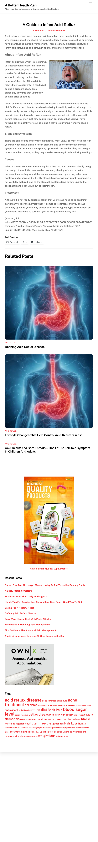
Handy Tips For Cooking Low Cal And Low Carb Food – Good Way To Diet (43, 602)
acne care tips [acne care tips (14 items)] (49, 700)
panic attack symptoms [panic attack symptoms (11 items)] (62, 728)
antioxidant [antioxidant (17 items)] (11, 710)
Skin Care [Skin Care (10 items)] (35, 732)
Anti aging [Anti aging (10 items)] (87, 705)
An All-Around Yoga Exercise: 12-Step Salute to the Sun (35, 636)
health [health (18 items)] (82, 723)
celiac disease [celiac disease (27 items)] (40, 714)
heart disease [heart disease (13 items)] (21, 727)
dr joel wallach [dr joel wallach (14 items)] (48, 719)
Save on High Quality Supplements (49, 568)
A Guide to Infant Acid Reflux (49, 24)
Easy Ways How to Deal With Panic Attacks (28, 619)
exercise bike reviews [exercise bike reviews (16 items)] (68, 719)
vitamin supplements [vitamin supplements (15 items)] (26, 736)
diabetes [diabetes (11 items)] (23, 719)
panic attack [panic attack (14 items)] (45, 727)
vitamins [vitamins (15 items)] (67, 731)
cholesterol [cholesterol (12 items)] (79, 715)
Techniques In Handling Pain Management (27, 624)
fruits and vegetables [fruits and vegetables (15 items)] (16, 723)
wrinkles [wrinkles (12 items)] (59, 736)
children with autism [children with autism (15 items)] (62, 714)
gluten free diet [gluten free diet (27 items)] (40, 723)
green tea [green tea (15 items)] (58, 723)
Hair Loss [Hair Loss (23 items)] (71, 723)
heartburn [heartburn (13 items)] (10, 727)
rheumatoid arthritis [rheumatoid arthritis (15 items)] (21, 731)
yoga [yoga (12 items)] (66, 736)
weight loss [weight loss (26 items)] (46, 736)
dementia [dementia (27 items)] (12, 719)
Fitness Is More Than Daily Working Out (26, 596)
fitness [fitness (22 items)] (85, 719)
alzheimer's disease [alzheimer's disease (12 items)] (74, 705)
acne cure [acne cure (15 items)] (62, 700)
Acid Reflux (39, 30)
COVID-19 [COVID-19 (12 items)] (88, 715)
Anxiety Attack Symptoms (18, 591)
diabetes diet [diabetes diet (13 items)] (34, 719)
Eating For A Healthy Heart (19, 608)
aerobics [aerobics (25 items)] (31, 705)
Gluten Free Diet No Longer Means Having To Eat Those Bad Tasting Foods (45, 585)
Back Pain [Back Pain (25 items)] (55, 710)
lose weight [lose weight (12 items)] (34, 728)
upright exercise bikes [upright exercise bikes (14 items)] (51, 731)
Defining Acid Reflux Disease (25, 346)
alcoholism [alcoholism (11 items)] (42, 705)
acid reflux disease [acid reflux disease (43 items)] (23, 700)
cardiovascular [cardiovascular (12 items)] (21, 715)
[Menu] (90, 4)
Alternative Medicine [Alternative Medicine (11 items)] (56, 705)
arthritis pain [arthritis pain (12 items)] (24, 710)
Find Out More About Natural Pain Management (30, 630)
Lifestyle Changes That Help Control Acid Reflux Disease (43, 435)
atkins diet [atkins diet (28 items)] (38, 710)
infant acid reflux (56, 30)
